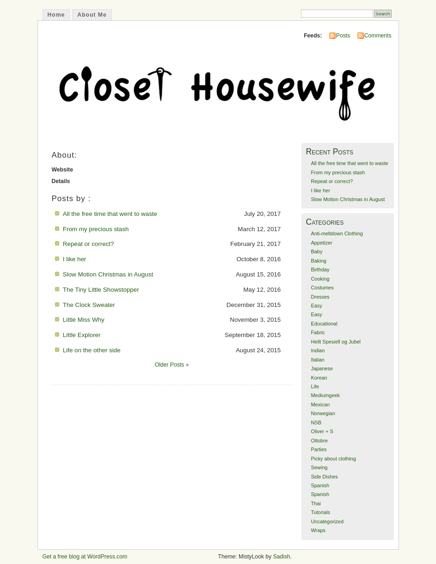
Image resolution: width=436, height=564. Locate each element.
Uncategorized (327, 521)
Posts (343, 35)
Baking (318, 261)
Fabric (318, 332)
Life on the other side (92, 350)
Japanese (321, 368)
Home (56, 15)
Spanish (320, 485)
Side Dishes (324, 476)
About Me (91, 15)
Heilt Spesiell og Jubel (336, 341)
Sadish (281, 556)
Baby (316, 251)
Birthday (320, 269)
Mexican (320, 404)
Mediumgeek (325, 395)
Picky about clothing (333, 458)
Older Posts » (172, 365)
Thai (315, 503)
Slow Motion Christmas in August (108, 274)
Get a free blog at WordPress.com (85, 556)
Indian (318, 350)
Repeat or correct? (88, 243)
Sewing (319, 467)
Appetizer (321, 242)
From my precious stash (96, 229)
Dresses (320, 297)
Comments (378, 35)
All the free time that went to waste (110, 213)
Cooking (320, 279)
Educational (324, 323)
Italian (317, 359)
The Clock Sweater (89, 304)
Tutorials (320, 512)
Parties (318, 449)
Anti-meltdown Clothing (336, 233)
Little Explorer (82, 334)
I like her (74, 259)
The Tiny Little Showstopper (101, 289)
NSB (316, 422)
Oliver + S (322, 431)
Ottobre (319, 440)
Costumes (322, 287)
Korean (319, 377)
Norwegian (323, 413)
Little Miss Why (83, 319)
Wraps (318, 530)
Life (315, 386)
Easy (316, 305)
